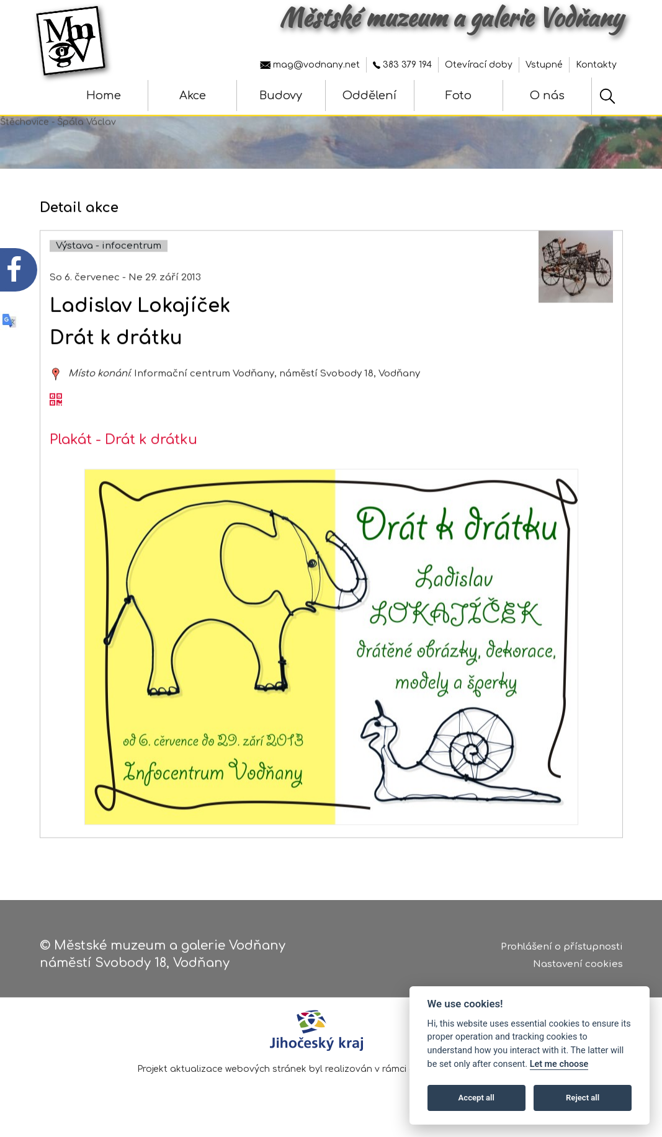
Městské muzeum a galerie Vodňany (451, 17)
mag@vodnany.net (310, 64)
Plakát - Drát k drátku (123, 449)
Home (103, 95)
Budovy (280, 95)
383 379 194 (402, 64)
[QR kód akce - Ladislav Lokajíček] (56, 410)
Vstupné (544, 64)
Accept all (476, 1097)
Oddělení (369, 95)
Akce (192, 95)
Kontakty (596, 64)
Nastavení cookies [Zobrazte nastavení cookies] (578, 965)
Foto (458, 95)
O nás (547, 95)
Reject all (582, 1097)
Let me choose (559, 1064)
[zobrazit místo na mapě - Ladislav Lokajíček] (56, 383)
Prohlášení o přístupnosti (562, 948)
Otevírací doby (478, 64)
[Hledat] (607, 96)
